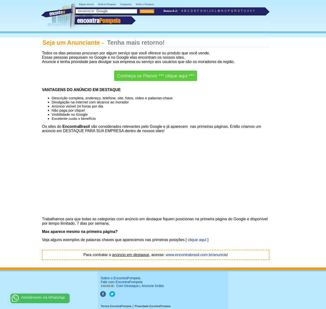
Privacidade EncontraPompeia (152, 306)
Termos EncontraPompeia (116, 306)
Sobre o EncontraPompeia (120, 278)
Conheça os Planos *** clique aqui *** (155, 75)
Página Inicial (86, 4)
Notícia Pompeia (107, 4)
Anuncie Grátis (153, 286)
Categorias (126, 4)
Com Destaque (127, 286)
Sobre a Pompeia (145, 4)
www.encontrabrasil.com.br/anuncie (196, 255)
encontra (98, 20)
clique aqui (197, 240)
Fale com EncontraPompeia (121, 282)
